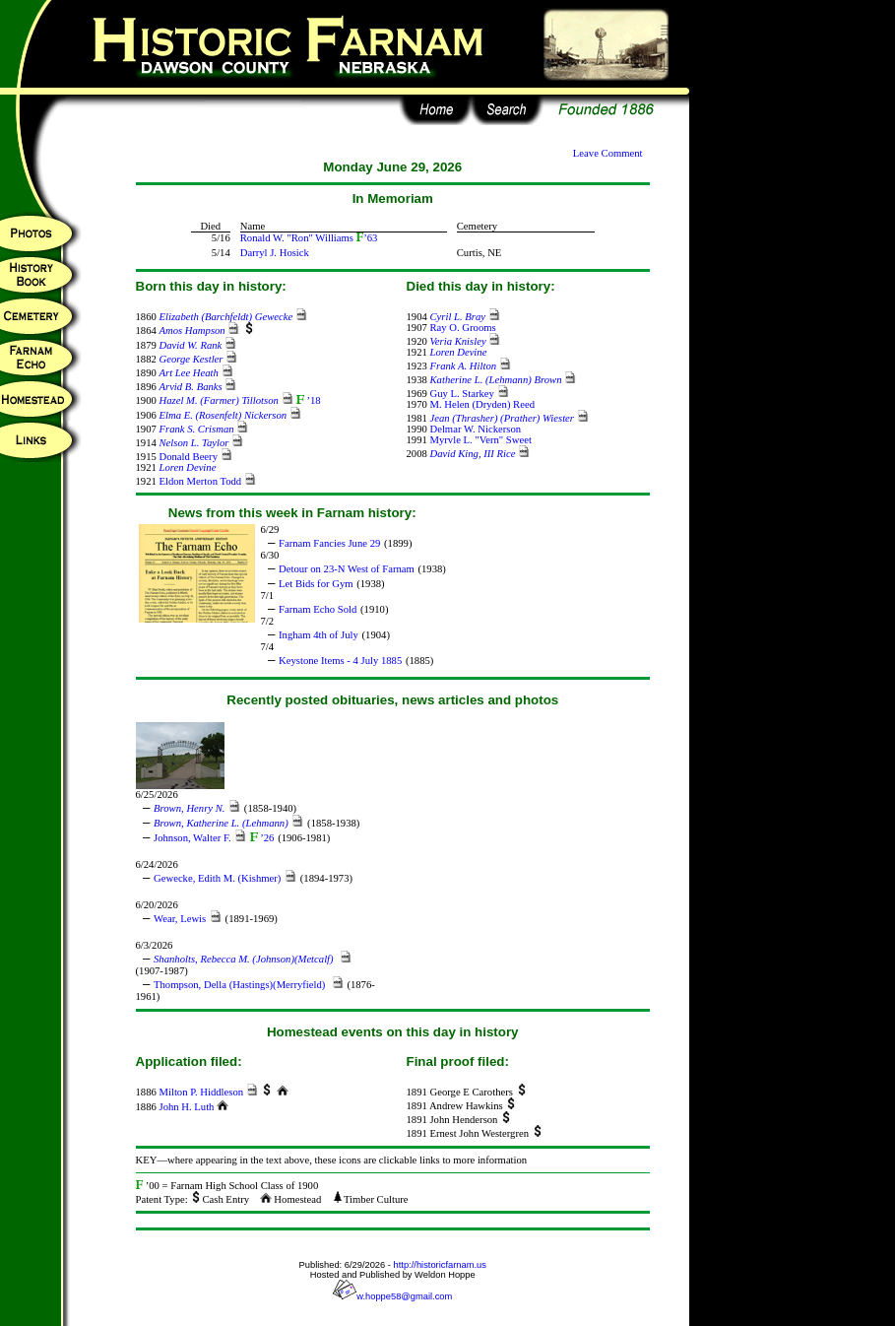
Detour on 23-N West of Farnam (347, 569)
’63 (367, 237)
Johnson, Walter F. (192, 837)
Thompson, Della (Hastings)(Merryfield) (241, 984)
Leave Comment (608, 153)
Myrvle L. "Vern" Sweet (480, 439)
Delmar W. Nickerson (475, 429)
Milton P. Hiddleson (201, 1092)
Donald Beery (188, 456)
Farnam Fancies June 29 (329, 543)
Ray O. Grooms (462, 327)
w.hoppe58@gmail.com (392, 1296)
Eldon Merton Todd (200, 481)
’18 (308, 400)
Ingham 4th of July (318, 635)
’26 (262, 837)
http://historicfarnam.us (440, 1265)
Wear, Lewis (180, 918)
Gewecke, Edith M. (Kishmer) (217, 878)
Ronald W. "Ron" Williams (296, 237)
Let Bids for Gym (315, 583)
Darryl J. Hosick (274, 252)
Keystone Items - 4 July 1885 (340, 660)
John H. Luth (186, 1106)
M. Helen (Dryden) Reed (482, 404)
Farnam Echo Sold (317, 609)
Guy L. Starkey (461, 393)
